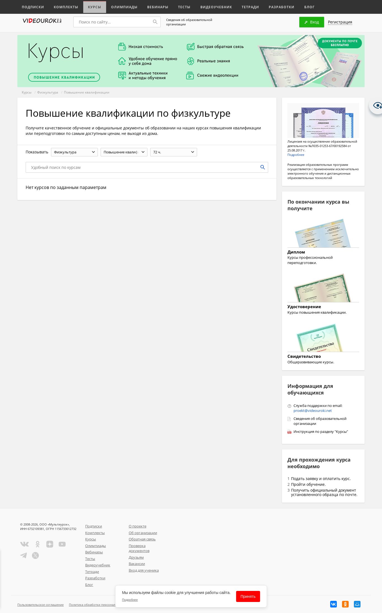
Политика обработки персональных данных (102, 605)
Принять (248, 596)
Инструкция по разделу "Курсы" (321, 431)
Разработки (275, 6)
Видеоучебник (211, 6)
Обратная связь (142, 539)
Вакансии (137, 563)
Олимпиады (121, 6)
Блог (302, 6)
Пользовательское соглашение (40, 605)
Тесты (180, 6)
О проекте (137, 526)
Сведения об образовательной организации (189, 22)
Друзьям (136, 557)
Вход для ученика (144, 570)
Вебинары (154, 6)
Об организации (143, 532)
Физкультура (47, 92)
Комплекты (64, 6)
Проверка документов (139, 548)
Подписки (32, 6)
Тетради (244, 6)
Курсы (92, 6)
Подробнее (295, 155)
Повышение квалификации (86, 92)
